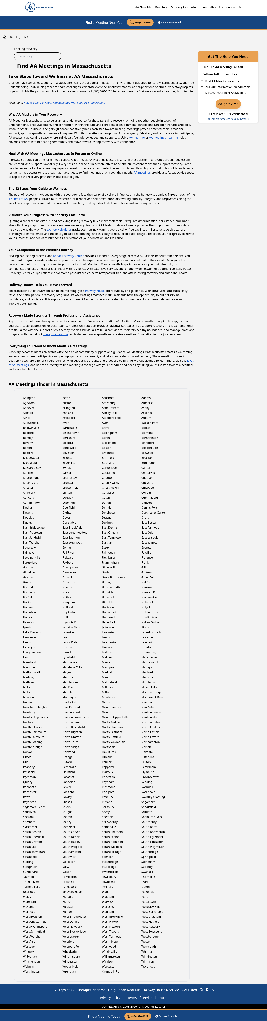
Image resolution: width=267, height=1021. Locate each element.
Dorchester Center (153, 513)
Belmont (147, 433)
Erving (67, 547)
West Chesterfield (34, 922)
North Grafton (72, 737)
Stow (66, 867)
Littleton (147, 647)
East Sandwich (32, 537)
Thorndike (148, 877)
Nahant (28, 702)
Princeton (108, 777)
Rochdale (147, 787)
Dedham (28, 508)
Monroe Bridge (151, 692)
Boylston (68, 453)
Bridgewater (31, 458)
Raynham (108, 782)
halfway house (95, 291)
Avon (66, 423)
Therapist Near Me (91, 990)
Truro (145, 882)
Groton (27, 582)
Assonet (146, 413)
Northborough (32, 747)
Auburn (146, 418)
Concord (28, 498)
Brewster (147, 453)
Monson (28, 697)
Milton (106, 692)
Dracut (106, 517)
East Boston (149, 522)
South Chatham (112, 832)
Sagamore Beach (34, 807)
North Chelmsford (153, 727)
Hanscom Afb (111, 587)
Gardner (28, 567)
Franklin (146, 562)
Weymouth (148, 946)
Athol (26, 418)
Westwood (109, 946)
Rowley (67, 797)
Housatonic (109, 612)
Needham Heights (35, 707)
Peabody (29, 767)
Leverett (146, 642)
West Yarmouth (112, 937)
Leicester (147, 637)
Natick (106, 702)
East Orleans (110, 532)
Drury (145, 517)
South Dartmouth (153, 832)
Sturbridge (109, 867)
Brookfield (30, 463)
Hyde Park (109, 622)
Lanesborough (151, 632)
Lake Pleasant (32, 632)
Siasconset (30, 827)
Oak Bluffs (109, 752)
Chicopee (147, 488)
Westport (29, 946)
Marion (107, 662)
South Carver (71, 832)
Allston (67, 403)
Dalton (106, 503)
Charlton (107, 478)
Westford (69, 942)
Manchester (149, 657)
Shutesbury (149, 822)
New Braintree (111, 707)
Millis (26, 692)
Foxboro (68, 562)
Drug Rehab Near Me (124, 990)
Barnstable (70, 428)
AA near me (137, 137)
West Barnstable (152, 912)
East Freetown (32, 532)
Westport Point (72, 946)
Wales (27, 897)
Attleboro (69, 418)
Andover (28, 408)
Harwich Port (150, 592)
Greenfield (148, 577)
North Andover (112, 722)
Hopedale (29, 612)
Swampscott (110, 872)
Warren (67, 902)
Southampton (72, 852)
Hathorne (69, 597)
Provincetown (150, 777)
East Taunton (71, 537)
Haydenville (149, 597)
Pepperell (108, 767)
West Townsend (151, 932)
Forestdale (30, 562)
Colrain (146, 493)
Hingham (69, 602)
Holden (28, 607)
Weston (146, 942)
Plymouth (147, 772)
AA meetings (142, 172)
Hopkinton (70, 612)
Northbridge (71, 747)
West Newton (111, 927)
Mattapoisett (31, 672)
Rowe (26, 797)
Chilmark (29, 493)
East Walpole (150, 537)
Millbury (107, 687)
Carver (67, 473)
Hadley (106, 582)
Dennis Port (149, 508)
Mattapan (147, 667)
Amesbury (108, 403)
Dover (67, 517)
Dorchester (109, 513)
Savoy (106, 812)
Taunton (28, 877)
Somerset (69, 827)
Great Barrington (113, 577)
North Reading (33, 742)
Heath (27, 602)
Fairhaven (29, 552)
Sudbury (147, 867)
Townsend (108, 882)
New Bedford (71, 707)
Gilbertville (109, 567)
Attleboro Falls (111, 418)
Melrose (68, 677)
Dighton (68, 513)
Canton (146, 468)
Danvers (146, 503)
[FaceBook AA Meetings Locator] (207, 989)
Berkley (28, 438)
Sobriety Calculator (184, 7)
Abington (29, 398)
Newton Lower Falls (76, 717)
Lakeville (68, 632)
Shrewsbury (110, 822)
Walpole (68, 897)
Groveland (69, 582)
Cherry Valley (110, 483)
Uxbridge (29, 892)
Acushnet (108, 398)
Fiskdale (68, 557)
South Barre (149, 827)
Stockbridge (110, 862)
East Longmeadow (75, 532)
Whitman (147, 951)
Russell (67, 802)
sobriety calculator (59, 229)
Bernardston (149, 438)
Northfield (109, 747)
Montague (69, 697)
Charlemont (31, 478)
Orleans (107, 757)
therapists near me (55, 334)
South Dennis (71, 837)
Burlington (148, 463)
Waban (106, 892)
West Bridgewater (74, 917)
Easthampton (150, 542)
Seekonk (28, 817)
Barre (105, 428)
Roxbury (107, 797)
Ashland (68, 413)
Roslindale (148, 792)
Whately (28, 951)
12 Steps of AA (18, 199)
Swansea (147, 872)
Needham (148, 702)
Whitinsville (109, 951)
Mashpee (108, 667)
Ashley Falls (109, 413)
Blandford (148, 443)
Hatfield (28, 597)
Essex (105, 547)
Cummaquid (149, 498)
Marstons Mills (72, 667)
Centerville (148, 473)
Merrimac (147, 677)
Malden (107, 657)
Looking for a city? (26, 49)
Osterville (147, 757)
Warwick (107, 902)
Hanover (68, 587)
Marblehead (71, 662)
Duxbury (107, 522)
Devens (28, 513)
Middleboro (70, 682)
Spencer (107, 857)
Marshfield (30, 667)
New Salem (148, 707)
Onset (27, 757)
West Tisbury (110, 932)
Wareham (29, 902)
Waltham (108, 897)
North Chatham (112, 727)
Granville (68, 577)
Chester (28, 488)
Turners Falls (31, 887)
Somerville (109, 827)
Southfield (30, 857)
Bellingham (109, 433)
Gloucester (70, 572)
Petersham (148, 767)
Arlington (69, 408)
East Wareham (32, 542)
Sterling (28, 862)
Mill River (69, 687)
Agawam (29, 403)
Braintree (108, 453)
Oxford (67, 762)
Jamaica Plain (71, 627)
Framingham (110, 562)
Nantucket (69, 702)
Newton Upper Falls (115, 717)
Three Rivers (31, 882)
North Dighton (72, 732)
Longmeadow (32, 652)
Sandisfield (148, 807)
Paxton (146, 762)
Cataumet (108, 473)
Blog (204, 7)
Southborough (111, 852)
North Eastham (112, 732)
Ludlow (107, 652)
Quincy (27, 782)
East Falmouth (150, 527)
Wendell (68, 912)
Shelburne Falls (151, 817)
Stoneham (148, 862)
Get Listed (189, 990)
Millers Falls (149, 687)
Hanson (146, 587)
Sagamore (148, 802)
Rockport (108, 792)
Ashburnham (110, 408)
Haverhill (108, 597)
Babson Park (149, 423)
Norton (146, 747)
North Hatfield (111, 737)
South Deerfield (33, 837)
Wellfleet (29, 912)
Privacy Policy (110, 998)
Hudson (28, 617)
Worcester (108, 966)
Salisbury (108, 807)
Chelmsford (30, 483)
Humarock (109, 617)
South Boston (32, 832)
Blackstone (109, 443)
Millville (67, 692)
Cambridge (109, 468)
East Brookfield (73, 527)
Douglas (28, 517)
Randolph (69, 782)
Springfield (148, 857)
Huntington (149, 617)
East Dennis (110, 527)
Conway (68, 498)
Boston (106, 448)
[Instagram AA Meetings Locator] (201, 989)
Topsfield (69, 882)
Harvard (68, 592)
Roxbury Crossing (153, 797)
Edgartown (30, 547)
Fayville (146, 552)
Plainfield (69, 772)
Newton (107, 712)
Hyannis (28, 622)
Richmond (108, 787)
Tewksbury (109, 877)
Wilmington (149, 956)
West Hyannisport (35, 927)
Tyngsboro (70, 887)
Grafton (146, 572)
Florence (147, 557)
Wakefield (148, 892)
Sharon (67, 817)
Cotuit (106, 498)
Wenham (108, 912)
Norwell (28, 752)
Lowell (67, 652)
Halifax (146, 582)
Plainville (108, 772)
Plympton (29, 777)
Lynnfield (69, 657)
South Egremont (152, 837)
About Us (216, 7)
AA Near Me (143, 7)
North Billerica (32, 727)
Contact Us (233, 7)
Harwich (107, 592)
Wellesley (108, 907)
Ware (144, 897)
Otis (25, 762)
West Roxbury (150, 927)
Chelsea (68, 483)
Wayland (29, 907)
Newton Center (151, 712)
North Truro (70, 742)
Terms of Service (140, 998)
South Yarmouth (34, 852)
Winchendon (31, 961)
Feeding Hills (31, 557)
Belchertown (71, 433)
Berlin (106, 438)
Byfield (67, 468)
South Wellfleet (112, 847)
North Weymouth (113, 742)
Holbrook (147, 602)
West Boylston (32, 917)
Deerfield (69, 508)
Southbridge (149, 852)
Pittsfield (29, 772)
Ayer (105, 423)
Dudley (27, 522)
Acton (66, 398)
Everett (146, 547)
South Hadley (71, 842)
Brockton (147, 458)
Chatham (147, 478)
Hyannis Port (71, 622)
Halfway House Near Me (161, 990)
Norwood (69, 752)
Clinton (67, 493)
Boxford (28, 453)
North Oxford (150, 737)
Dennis (106, 508)
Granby (28, 577)
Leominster (109, 642)
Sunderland (30, 872)
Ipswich (28, 627)
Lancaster (108, 632)
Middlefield (109, 682)
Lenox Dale (70, 642)
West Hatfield (150, 922)
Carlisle (28, 473)
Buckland (108, 463)
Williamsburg (71, 956)
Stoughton (30, 867)
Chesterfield (71, 488)
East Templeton (112, 537)
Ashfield (28, 413)
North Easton (150, 732)
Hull (65, 617)
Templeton (70, 877)
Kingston (147, 627)
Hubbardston (150, 612)
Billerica (68, 443)
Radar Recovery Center (68, 256)
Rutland (107, 802)
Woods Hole (71, 966)
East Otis (147, 532)
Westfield (29, 942)
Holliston (108, 607)
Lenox (27, 642)
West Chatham (151, 917)
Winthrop (147, 961)
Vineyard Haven (73, 892)
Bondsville (69, 448)
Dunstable (69, 522)
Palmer (106, 762)
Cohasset (108, 493)
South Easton (111, 837)
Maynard (68, 672)
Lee (65, 637)
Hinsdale (108, 602)
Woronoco (148, 966)
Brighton (68, 458)
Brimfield (108, 458)
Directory (161, 7)
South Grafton (32, 842)
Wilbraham (30, 956)
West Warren (71, 937)
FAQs (163, 998)
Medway (28, 677)
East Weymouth (73, 542)
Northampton (150, 742)
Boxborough (149, 448)
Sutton (67, 872)
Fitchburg (108, 557)
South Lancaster (152, 842)
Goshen (107, 572)
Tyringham (109, 887)
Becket (145, 428)
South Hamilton (112, 842)
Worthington (31, 971)
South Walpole (72, 847)
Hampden (29, 587)
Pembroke (69, 767)
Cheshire (147, 483)
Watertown (148, 902)
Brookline (69, 463)
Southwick (69, 857)
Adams (146, 398)
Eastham (107, 542)
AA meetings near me (163, 137)
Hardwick (29, 592)
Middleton (148, 682)
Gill (143, 567)
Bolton (27, 448)
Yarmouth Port (111, 971)
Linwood (107, 647)
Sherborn (29, 822)
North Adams (71, 722)
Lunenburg (148, 652)
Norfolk (28, 722)
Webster (68, 907)
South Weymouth (153, 847)
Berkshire (69, 438)
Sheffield (108, 817)
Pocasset (68, 777)
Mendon (107, 677)
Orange (68, 757)
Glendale (29, 572)
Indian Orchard (151, 622)
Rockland (69, 792)
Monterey (108, 697)
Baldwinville (31, 428)
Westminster (110, 942)
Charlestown (71, 478)
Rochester (29, 792)
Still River (69, 862)
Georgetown (71, 567)
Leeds (106, 637)
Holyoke (146, 607)
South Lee (29, 847)
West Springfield (34, 932)
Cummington (32, 503)
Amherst (147, 403)
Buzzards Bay (32, 468)
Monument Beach (153, 697)
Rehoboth (29, 787)
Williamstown (111, 956)
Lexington (29, 647)
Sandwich (29, 812)
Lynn (26, 657)
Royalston (29, 802)
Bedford (28, 433)
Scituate (146, 812)
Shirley (67, 822)
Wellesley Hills (150, 907)
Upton (145, 887)
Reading (146, 782)
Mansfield (29, 662)
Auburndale (31, 423)
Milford (28, 687)
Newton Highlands (35, 717)
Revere (67, 787)
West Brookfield (112, 917)
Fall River (69, 552)
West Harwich (111, 922)
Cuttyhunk (69, 503)
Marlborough (150, 662)
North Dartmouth (34, 732)
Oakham (147, 752)
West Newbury (72, 927)
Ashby (145, 408)
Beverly (28, 443)
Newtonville (149, 717)
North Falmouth (33, 737)
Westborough (150, 937)
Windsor (107, 961)
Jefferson (108, 627)
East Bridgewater (34, 527)
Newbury (29, 712)
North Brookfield (74, 727)
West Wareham (33, 937)
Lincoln (67, 647)
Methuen (29, 682)
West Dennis (71, 922)
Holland (68, 607)
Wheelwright (71, 951)
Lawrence (29, 637)
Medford (147, 672)
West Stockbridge (74, 932)
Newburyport (71, 712)
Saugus (67, 812)
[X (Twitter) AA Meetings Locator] (212, 989)
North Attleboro (152, 722)
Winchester (70, 961)
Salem (67, 807)
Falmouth (108, 552)
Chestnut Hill (110, 488)
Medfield (108, 672)
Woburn (28, 966)
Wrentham (70, 971)
